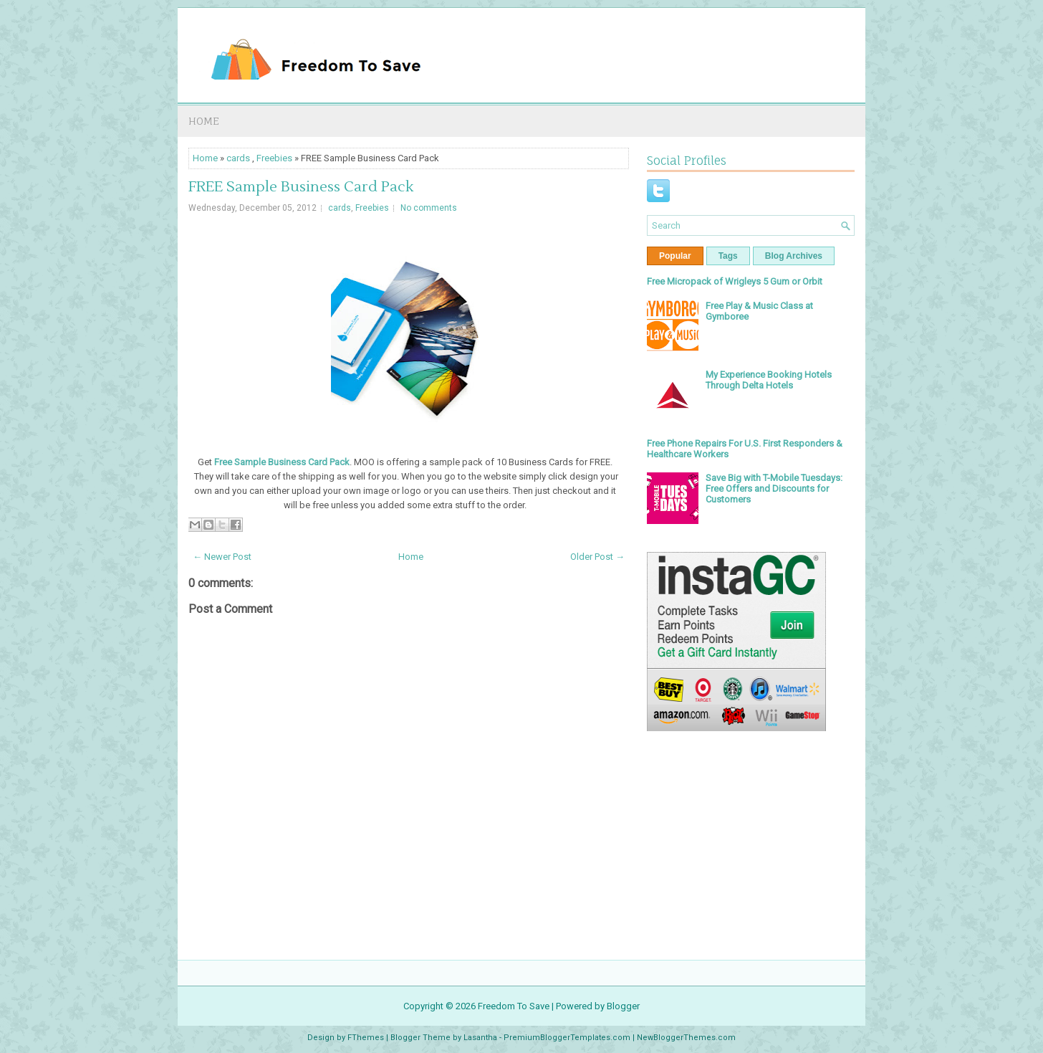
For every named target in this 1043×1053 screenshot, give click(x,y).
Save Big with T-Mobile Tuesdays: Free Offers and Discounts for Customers (774, 488)
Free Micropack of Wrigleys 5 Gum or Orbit (734, 281)
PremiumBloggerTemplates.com (567, 1037)
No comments (428, 208)
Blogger (623, 1006)
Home (203, 121)
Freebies (274, 158)
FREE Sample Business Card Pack (300, 187)
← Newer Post (222, 556)
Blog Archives (793, 256)
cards (238, 158)
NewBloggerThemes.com (686, 1037)
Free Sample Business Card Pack (282, 462)
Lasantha (480, 1037)
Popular (675, 256)
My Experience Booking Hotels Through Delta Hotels (769, 380)
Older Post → (597, 556)
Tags (728, 256)
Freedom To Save (513, 1006)
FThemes (365, 1037)
